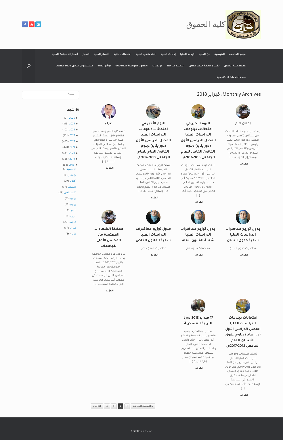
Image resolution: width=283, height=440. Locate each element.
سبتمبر (72, 187)
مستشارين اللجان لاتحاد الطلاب (74, 66)
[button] (28, 66)
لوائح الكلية (104, 66)
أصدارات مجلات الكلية (65, 54)
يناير (73, 234)
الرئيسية (219, 54)
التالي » (97, 406)
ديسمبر (71, 169)
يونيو (73, 204)
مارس (72, 222)
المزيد (243, 164)
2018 (71, 165)
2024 (72, 130)
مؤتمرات (157, 66)
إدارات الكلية (168, 54)
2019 (72, 159)
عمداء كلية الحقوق (235, 66)
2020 (72, 153)
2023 (72, 135)
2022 (72, 141)
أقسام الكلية (101, 54)
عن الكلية (204, 54)
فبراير (73, 228)
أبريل (73, 216)
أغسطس (70, 193)
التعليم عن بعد (175, 66)
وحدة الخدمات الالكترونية (231, 77)
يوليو (73, 199)
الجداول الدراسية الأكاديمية (131, 66)
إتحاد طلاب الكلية (146, 54)
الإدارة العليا (187, 54)
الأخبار (86, 54)
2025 (72, 124)
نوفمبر (72, 175)
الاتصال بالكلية (122, 54)
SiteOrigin (138, 431)
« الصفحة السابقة (143, 406)
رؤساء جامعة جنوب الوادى (204, 66)
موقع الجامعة (237, 54)
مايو (73, 210)
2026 (72, 118)
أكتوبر (73, 181)
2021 (72, 147)
